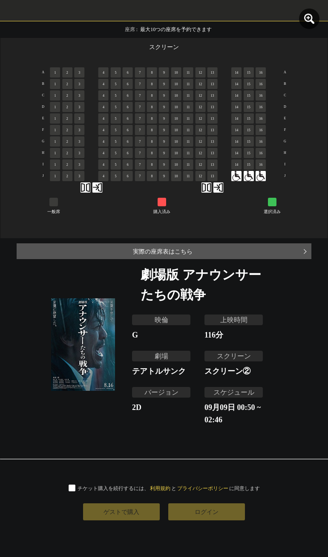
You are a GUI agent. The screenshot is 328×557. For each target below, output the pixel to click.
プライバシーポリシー (202, 488)
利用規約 (160, 488)
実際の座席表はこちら (163, 251)
